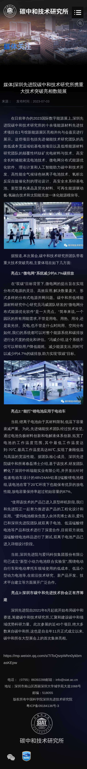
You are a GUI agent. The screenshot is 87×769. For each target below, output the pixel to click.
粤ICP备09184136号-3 (42, 706)
